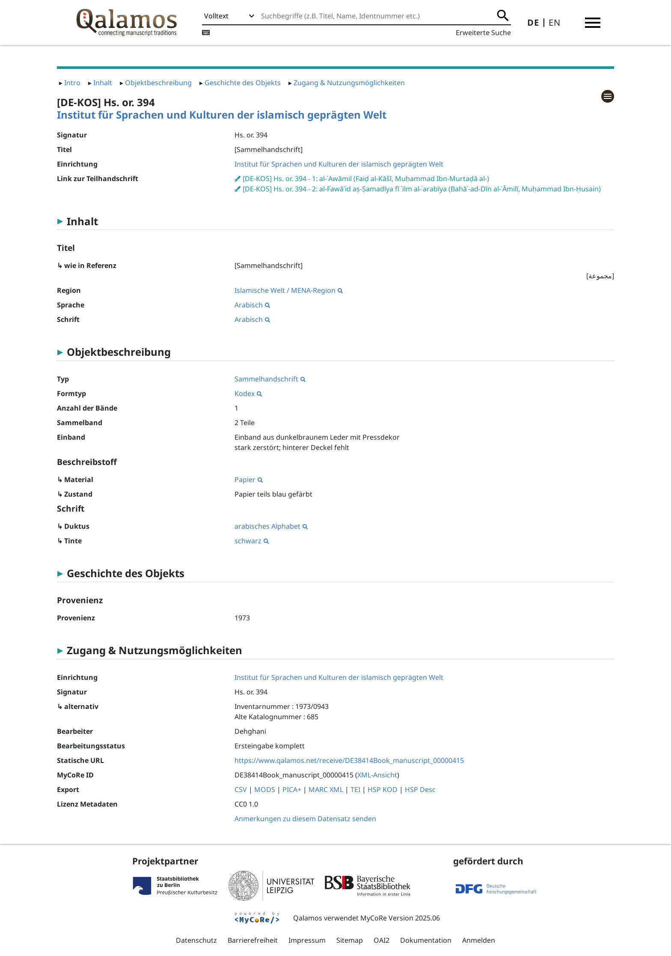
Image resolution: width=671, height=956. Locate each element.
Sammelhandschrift (270, 379)
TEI (355, 789)
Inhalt (102, 82)
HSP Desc (420, 789)
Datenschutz (196, 940)
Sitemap (349, 940)
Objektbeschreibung (158, 82)
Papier (249, 479)
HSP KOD (383, 789)
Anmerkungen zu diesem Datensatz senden (305, 818)
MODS (264, 789)
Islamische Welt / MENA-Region (289, 290)
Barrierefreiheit (253, 940)
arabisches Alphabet (271, 526)
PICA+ (291, 789)
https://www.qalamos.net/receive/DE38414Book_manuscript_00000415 (349, 760)
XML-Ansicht (377, 775)
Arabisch (252, 305)
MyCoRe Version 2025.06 (400, 918)
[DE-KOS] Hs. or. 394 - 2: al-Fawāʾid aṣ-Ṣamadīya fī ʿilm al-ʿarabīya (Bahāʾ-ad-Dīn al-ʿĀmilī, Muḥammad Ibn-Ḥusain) (422, 189)
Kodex (248, 393)
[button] (592, 22)
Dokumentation (425, 940)
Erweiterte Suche (483, 32)
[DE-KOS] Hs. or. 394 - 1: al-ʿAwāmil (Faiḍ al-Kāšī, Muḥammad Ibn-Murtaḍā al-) (366, 178)
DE (533, 22)
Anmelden (478, 940)
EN (555, 22)
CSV (241, 789)
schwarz (252, 540)
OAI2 (381, 940)
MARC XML (326, 789)
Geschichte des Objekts (243, 82)
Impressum (307, 940)
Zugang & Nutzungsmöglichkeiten (349, 82)
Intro (72, 82)
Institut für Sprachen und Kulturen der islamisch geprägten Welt (221, 114)
